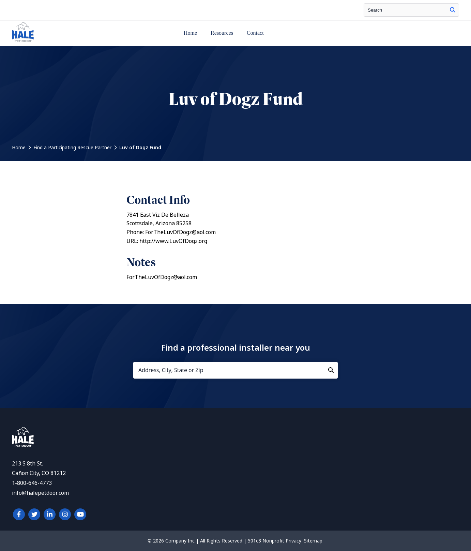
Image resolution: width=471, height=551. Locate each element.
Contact (255, 33)
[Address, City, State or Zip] (235, 370)
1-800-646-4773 (32, 483)
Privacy (293, 540)
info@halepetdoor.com (40, 493)
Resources (222, 33)
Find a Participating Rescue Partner (72, 147)
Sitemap (313, 540)
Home (190, 33)
